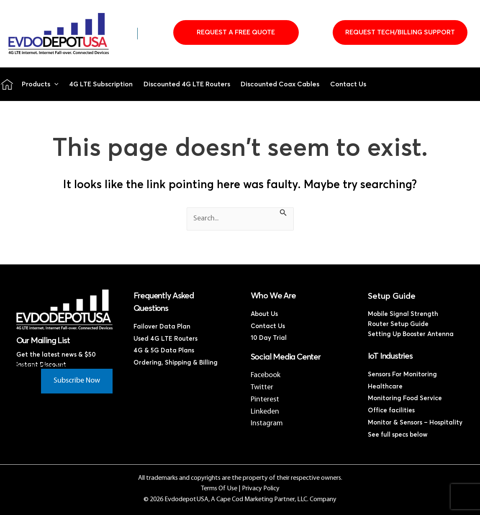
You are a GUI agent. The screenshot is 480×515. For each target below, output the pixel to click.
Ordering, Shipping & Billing (175, 363)
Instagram (267, 423)
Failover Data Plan (161, 326)
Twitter (262, 387)
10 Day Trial (269, 338)
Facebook (265, 375)
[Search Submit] (283, 214)
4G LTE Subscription (101, 84)
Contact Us (348, 84)
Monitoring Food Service (405, 398)
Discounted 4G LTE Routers (187, 84)
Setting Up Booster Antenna (411, 334)
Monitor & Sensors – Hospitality (415, 422)
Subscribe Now (77, 381)
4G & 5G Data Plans (163, 350)
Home (7, 84)
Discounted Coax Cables (280, 84)
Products (40, 84)
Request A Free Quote (236, 32)
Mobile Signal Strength (403, 314)
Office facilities (391, 410)
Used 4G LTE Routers (165, 339)
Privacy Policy (261, 488)
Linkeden (265, 412)
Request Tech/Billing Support (400, 32)
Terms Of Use (219, 488)
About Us (264, 314)
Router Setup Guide (398, 324)
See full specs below (398, 435)
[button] (54, 84)
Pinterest (265, 400)
